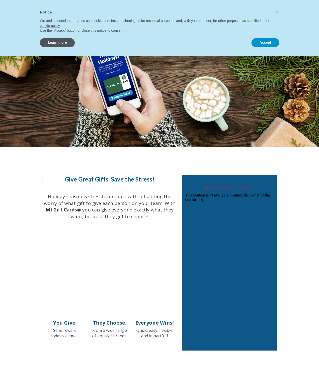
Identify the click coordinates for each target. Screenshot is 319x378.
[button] (104, 10)
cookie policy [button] (50, 348)
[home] (39, 14)
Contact (218, 11)
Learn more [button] (57, 364)
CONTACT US (270, 11)
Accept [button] (265, 364)
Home (83, 11)
